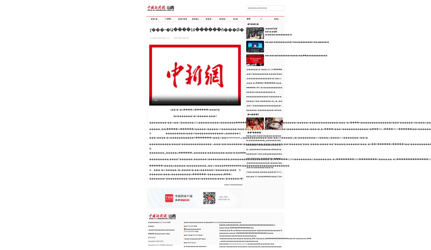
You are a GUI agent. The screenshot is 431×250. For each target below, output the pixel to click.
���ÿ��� (198, 19)
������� (212, 19)
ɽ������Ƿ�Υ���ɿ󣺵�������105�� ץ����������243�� (270, 69)
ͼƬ (261, 19)
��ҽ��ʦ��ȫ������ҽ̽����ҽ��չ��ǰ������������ (296, 56)
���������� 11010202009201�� (192, 229)
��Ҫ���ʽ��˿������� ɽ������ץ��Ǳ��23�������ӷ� (278, 158)
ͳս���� (170, 19)
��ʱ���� (157, 19)
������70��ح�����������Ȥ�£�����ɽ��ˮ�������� (279, 154)
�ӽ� (235, 19)
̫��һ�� (182, 19)
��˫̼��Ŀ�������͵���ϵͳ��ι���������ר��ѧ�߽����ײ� (297, 42)
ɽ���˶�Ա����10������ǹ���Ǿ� (265, 83)
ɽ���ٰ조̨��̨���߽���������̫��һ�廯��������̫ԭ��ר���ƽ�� (280, 106)
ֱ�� (249, 19)
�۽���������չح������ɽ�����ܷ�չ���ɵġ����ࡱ (274, 140)
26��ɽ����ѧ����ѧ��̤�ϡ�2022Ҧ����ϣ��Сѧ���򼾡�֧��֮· (275, 172)
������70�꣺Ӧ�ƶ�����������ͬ (264, 88)
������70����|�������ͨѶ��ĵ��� (267, 145)
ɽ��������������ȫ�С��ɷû (264, 78)
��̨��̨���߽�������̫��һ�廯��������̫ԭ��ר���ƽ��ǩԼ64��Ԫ (281, 110)
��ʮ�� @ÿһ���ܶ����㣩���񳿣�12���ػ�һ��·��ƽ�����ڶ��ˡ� (276, 177)
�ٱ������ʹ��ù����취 (195, 246)
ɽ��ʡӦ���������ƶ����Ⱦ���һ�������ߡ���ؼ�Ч (275, 74)
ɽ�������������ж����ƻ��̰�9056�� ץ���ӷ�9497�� (276, 163)
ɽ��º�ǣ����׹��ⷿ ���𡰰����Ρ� (259, 167)
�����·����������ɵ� (260, 92)
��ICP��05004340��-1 (193, 235)
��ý (276, 19)
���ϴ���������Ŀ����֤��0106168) (201, 222)
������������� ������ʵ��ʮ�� (267, 97)
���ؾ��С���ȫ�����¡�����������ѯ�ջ (271, 136)
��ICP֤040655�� (190, 226)
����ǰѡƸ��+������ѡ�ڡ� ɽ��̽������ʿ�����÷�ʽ (275, 101)
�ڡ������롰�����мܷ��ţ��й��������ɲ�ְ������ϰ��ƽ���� (282, 149)
